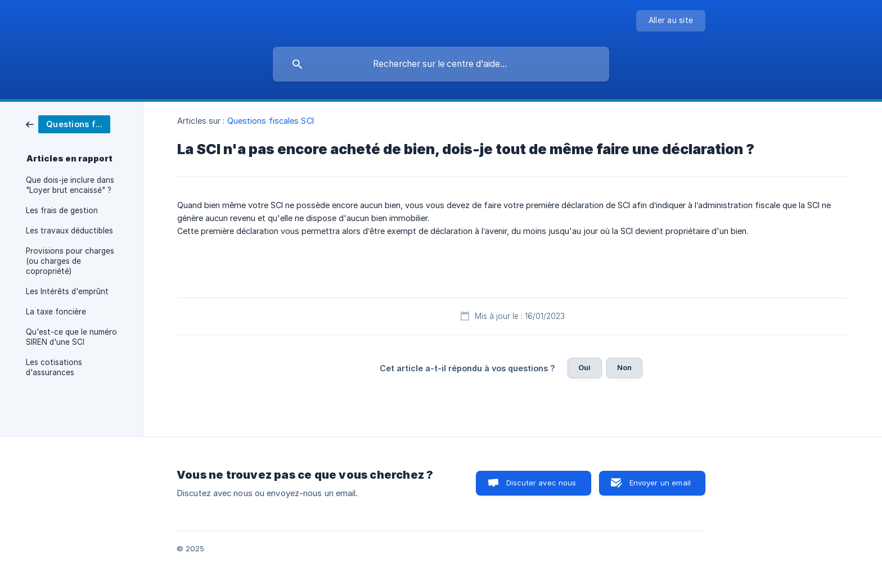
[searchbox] (441, 64)
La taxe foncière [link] (56, 311)
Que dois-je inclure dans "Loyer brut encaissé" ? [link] (70, 185)
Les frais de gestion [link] (62, 210)
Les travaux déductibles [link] (69, 230)
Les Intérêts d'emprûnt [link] (67, 291)
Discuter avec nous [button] (541, 482)
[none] (670, 21)
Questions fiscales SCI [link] (270, 120)
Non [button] (624, 367)
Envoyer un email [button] (660, 482)
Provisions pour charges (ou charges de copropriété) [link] (70, 261)
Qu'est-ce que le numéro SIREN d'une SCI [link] (71, 336)
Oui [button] (584, 367)
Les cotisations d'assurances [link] (54, 367)
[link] (68, 123)
